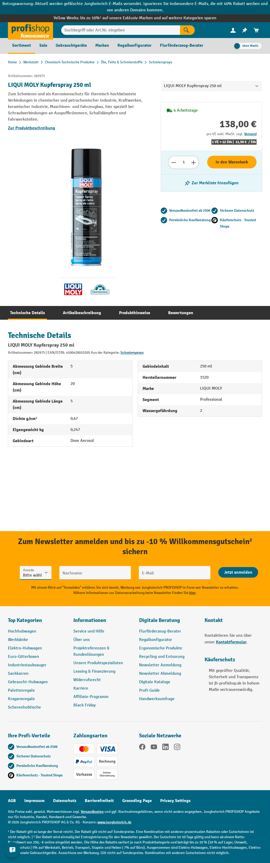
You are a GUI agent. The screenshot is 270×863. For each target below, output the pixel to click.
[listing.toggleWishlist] (211, 183)
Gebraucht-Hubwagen (28, 682)
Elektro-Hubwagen (25, 648)
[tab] (27, 313)
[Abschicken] (238, 572)
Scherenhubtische (24, 707)
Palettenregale (21, 690)
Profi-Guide (149, 690)
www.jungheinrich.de (114, 822)
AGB (12, 800)
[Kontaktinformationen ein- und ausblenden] (13, 850)
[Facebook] (142, 748)
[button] (168, 622)
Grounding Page (137, 800)
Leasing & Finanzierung (94, 671)
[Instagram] (177, 748)
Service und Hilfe (88, 631)
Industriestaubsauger (27, 665)
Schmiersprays (132, 352)
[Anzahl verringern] (173, 162)
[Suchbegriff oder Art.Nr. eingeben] (120, 30)
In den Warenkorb (232, 162)
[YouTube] (154, 748)
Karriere (80, 688)
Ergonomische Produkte (160, 648)
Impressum (34, 800)
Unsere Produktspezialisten (98, 663)
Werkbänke (18, 639)
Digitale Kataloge (154, 682)
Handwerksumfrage (156, 698)
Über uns (81, 639)
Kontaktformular (231, 642)
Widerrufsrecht (87, 679)
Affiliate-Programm (90, 696)
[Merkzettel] (244, 30)
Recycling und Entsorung (161, 656)
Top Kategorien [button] (25, 620)
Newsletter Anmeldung (160, 665)
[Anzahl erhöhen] (193, 162)
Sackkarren (18, 673)
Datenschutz (64, 800)
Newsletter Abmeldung (160, 673)
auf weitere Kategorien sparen (189, 18)
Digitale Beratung (159, 620)
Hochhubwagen (22, 631)
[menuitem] (233, 30)
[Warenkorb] (256, 30)
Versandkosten (92, 811)
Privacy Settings (175, 800)
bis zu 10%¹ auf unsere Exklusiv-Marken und (121, 18)
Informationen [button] (89, 620)
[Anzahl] (183, 162)
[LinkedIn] (165, 748)
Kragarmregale (21, 698)
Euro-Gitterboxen (23, 656)
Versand (250, 134)
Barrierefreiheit (99, 800)
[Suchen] (187, 30)
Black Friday (84, 705)
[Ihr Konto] (233, 30)
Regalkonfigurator (155, 639)
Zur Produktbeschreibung (31, 128)
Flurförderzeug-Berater (160, 631)
